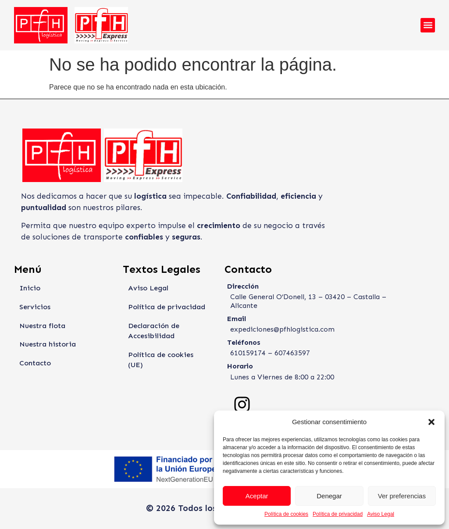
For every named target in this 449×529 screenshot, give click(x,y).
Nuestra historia (46, 345)
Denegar (329, 496)
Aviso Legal (380, 514)
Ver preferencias (402, 496)
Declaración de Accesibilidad (153, 331)
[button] (431, 422)
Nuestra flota (42, 326)
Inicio (29, 288)
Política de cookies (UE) (168, 355)
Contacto (35, 364)
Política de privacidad (338, 514)
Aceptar (257, 496)
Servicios (33, 307)
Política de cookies (286, 514)
